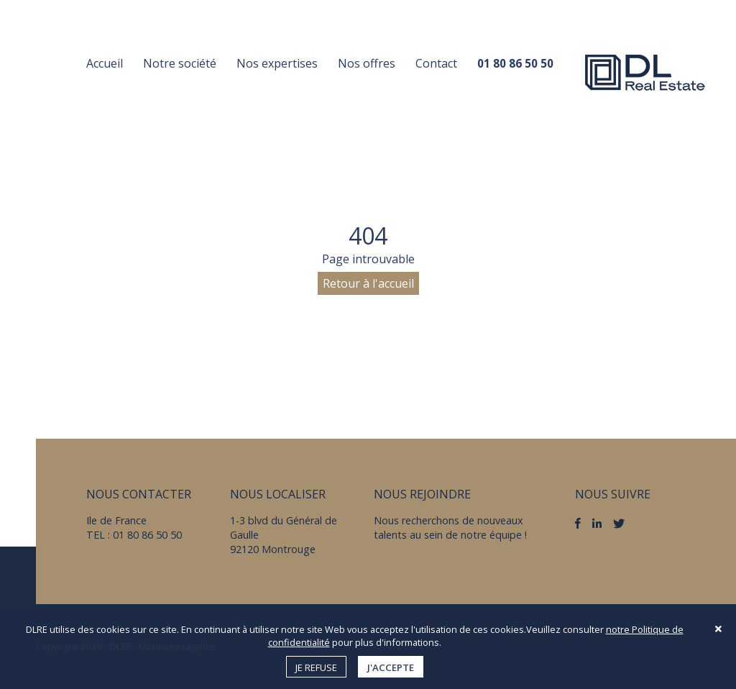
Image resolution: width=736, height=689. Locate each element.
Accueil (104, 63)
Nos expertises (277, 63)
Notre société (179, 63)
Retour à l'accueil (368, 283)
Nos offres (366, 63)
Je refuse (316, 667)
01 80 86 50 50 (515, 63)
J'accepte (390, 667)
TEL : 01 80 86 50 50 (134, 535)
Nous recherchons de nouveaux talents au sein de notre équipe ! (450, 528)
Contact (436, 63)
